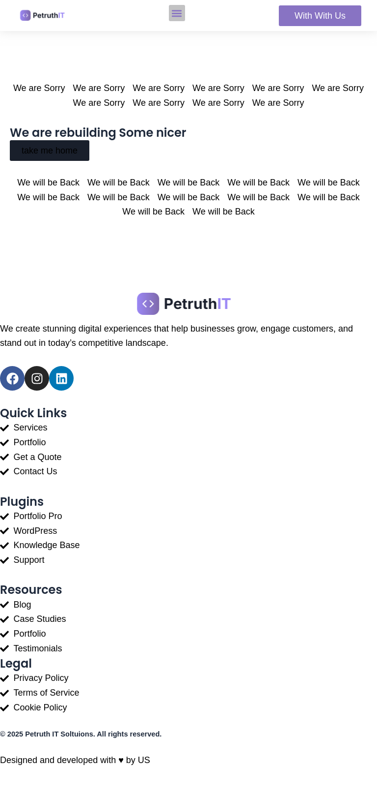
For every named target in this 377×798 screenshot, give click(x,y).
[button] (177, 13)
